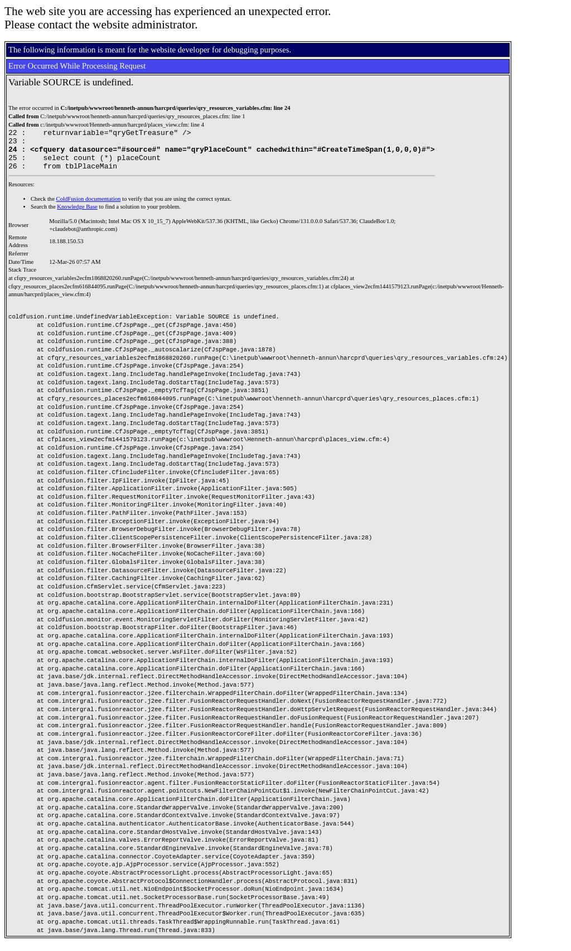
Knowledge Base (77, 215)
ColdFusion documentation (88, 207)
